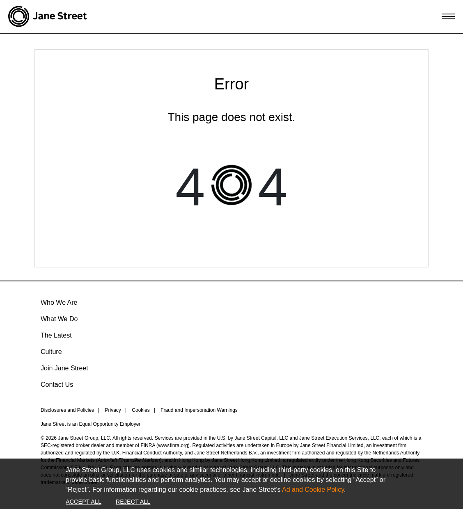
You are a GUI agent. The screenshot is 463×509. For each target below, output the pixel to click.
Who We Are (59, 302)
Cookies (140, 410)
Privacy (113, 410)
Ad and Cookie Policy (313, 489)
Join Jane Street (64, 368)
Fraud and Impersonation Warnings (199, 410)
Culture (51, 351)
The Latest (56, 335)
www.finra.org (173, 445)
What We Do (59, 318)
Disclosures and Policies (67, 410)
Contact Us (57, 384)
